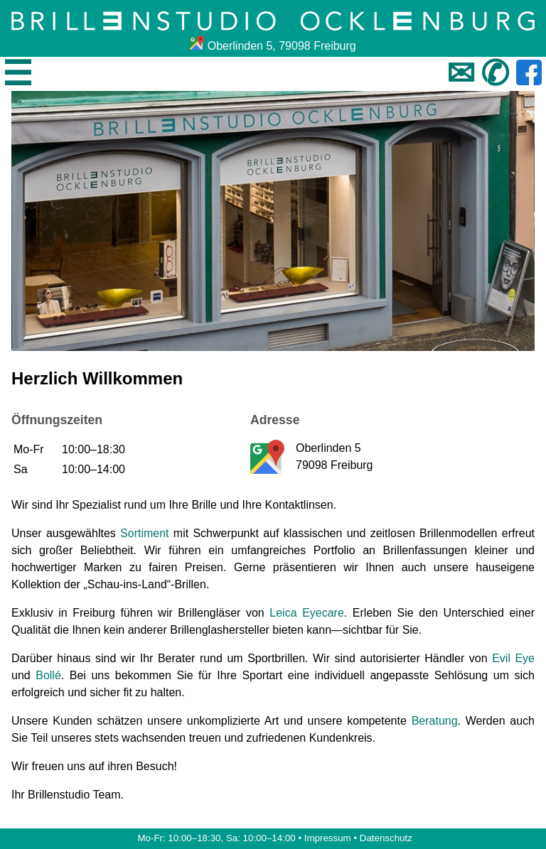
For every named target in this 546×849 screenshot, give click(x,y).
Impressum (327, 838)
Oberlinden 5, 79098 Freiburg (272, 46)
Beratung (435, 721)
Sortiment (144, 533)
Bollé (48, 675)
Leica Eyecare (306, 613)
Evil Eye (513, 658)
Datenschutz (386, 838)
